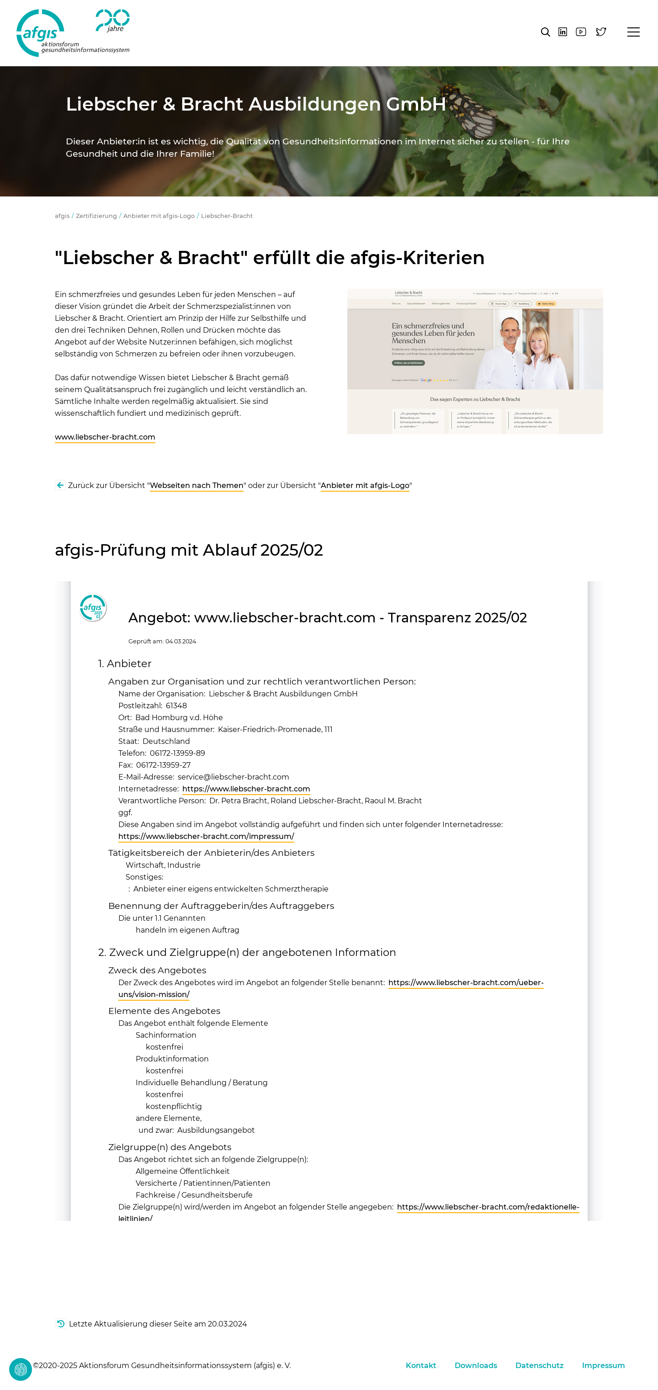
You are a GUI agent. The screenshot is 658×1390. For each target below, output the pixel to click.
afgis (73, 33)
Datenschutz (539, 1365)
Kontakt (421, 1365)
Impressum (603, 1365)
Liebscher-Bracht (227, 215)
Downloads (476, 1365)
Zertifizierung (96, 215)
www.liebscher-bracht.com (105, 437)
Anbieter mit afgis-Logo (159, 215)
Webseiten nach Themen (197, 485)
